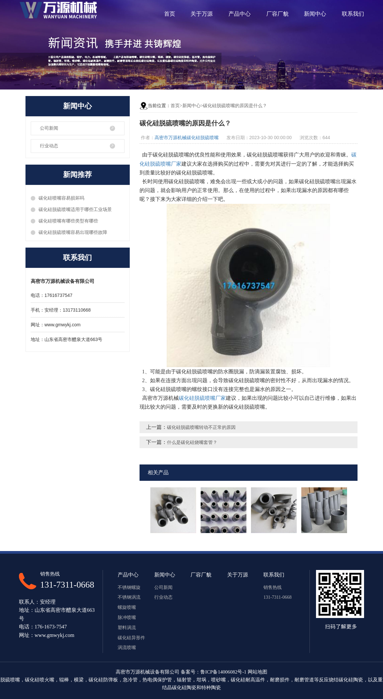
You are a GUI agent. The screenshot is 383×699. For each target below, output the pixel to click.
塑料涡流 (127, 627)
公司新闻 (49, 128)
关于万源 (202, 14)
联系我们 (353, 14)
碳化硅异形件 (131, 637)
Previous (142, 510)
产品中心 (239, 14)
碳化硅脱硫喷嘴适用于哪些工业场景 (75, 209)
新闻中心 (315, 14)
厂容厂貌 (277, 14)
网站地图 (257, 672)
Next (355, 510)
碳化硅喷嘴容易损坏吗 (61, 198)
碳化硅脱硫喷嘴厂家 (202, 398)
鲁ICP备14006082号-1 (223, 672)
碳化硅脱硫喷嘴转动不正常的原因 (201, 427)
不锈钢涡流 (129, 597)
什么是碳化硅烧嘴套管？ (192, 442)
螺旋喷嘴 (127, 607)
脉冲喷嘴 (127, 617)
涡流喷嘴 (127, 647)
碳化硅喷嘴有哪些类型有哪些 (68, 221)
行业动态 (49, 145)
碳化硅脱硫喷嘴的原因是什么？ (235, 105)
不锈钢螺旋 (129, 587)
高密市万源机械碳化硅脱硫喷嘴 (187, 137)
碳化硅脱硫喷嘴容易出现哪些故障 (73, 232)
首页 (169, 14)
